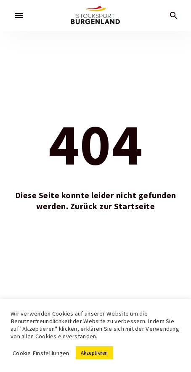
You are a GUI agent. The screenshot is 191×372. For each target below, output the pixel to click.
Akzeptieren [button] (94, 352)
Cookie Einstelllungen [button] (41, 353)
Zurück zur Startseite (112, 206)
